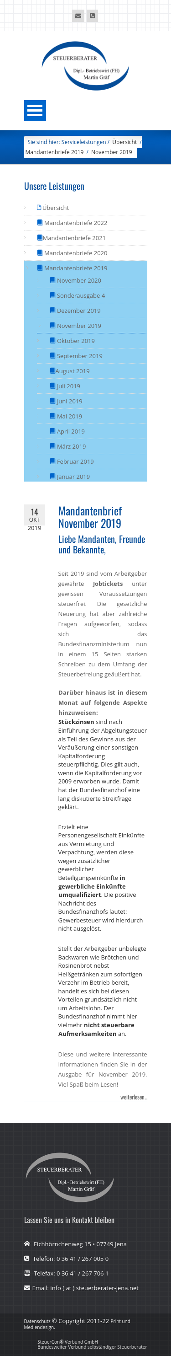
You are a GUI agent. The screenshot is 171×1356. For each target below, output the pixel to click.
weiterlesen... (133, 1096)
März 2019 (71, 446)
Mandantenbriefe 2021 (74, 238)
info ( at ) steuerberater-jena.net (94, 1288)
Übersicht (55, 208)
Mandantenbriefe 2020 (75, 253)
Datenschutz (37, 1321)
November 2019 (111, 152)
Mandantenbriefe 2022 (75, 223)
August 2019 (73, 371)
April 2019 (70, 431)
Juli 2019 (68, 386)
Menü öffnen (35, 110)
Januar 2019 (73, 476)
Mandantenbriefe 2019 (55, 152)
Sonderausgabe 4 (80, 295)
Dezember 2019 (78, 310)
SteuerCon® (50, 1342)
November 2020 (79, 280)
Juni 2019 (69, 401)
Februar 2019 (75, 461)
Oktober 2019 (75, 341)
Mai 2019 (69, 416)
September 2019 (79, 356)
